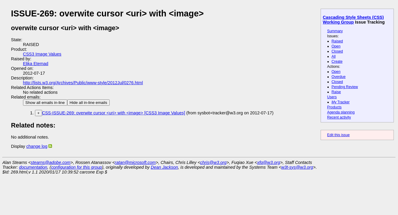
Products (334, 107)
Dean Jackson (164, 167)
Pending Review (345, 87)
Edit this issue (338, 135)
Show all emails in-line (45, 102)
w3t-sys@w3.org (297, 167)
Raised (337, 41)
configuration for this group (76, 167)
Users (332, 97)
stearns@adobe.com (51, 162)
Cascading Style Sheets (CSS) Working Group (353, 19)
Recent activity (339, 117)
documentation (33, 167)
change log (36, 146)
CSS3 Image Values (42, 54)
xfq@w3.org (268, 162)
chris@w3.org (213, 162)
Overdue (339, 77)
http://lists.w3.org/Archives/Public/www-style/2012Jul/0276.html (83, 82)
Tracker (341, 102)
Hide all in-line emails (88, 102)
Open (336, 46)
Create (337, 61)
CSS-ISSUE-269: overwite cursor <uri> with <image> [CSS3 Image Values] (113, 112)
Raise (336, 92)
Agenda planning (341, 112)
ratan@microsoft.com (135, 162)
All (334, 56)
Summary (335, 31)
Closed (337, 51)
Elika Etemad (35, 63)
